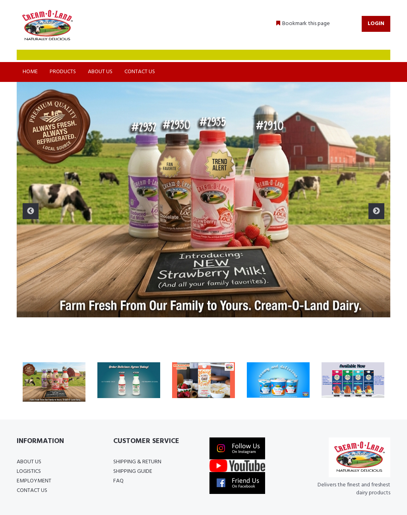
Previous (31, 211)
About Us (100, 71)
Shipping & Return (137, 461)
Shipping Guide (132, 471)
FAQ (118, 481)
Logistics (29, 471)
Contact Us (139, 71)
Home (30, 71)
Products (63, 71)
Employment (34, 481)
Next (376, 211)
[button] (303, 24)
